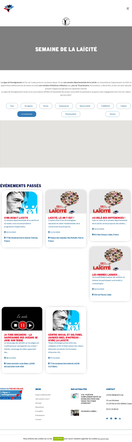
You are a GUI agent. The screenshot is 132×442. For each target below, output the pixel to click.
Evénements (40, 415)
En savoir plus (103, 439)
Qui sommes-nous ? (42, 399)
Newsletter (39, 407)
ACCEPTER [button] (58, 439)
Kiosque (38, 403)
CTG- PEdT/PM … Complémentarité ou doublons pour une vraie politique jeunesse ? (87, 400)
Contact (38, 419)
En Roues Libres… (87, 413)
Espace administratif (42, 395)
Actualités (39, 411)
